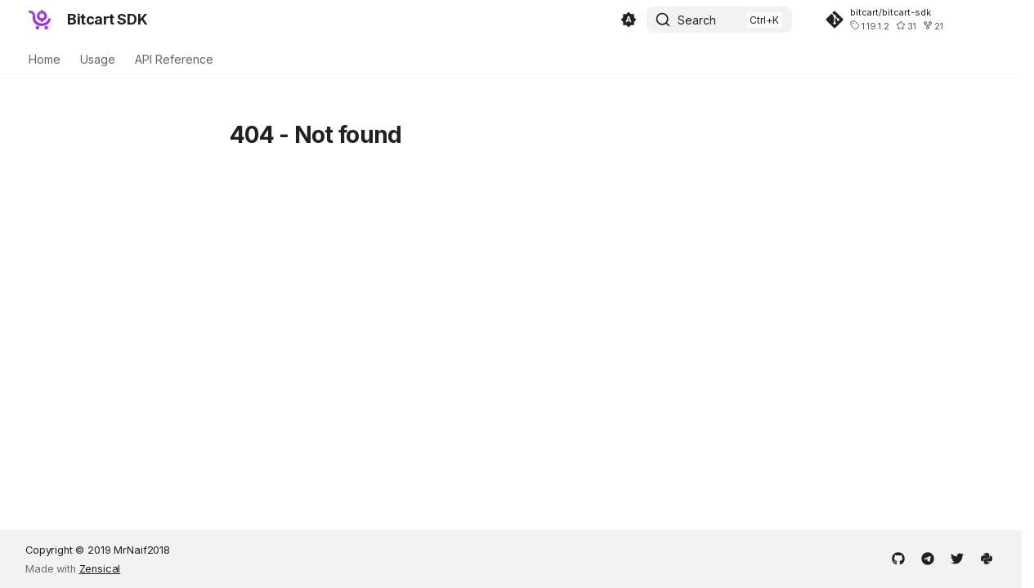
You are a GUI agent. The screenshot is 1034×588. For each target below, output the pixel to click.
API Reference (174, 59)
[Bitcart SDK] (39, 19)
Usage (97, 59)
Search (697, 20)
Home (44, 59)
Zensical (100, 569)
